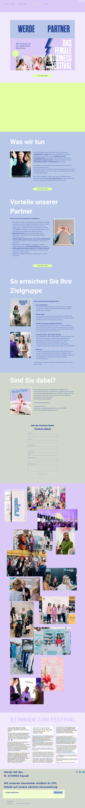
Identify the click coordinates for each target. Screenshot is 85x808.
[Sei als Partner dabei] (42, 75)
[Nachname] (42, 441)
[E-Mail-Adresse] (42, 448)
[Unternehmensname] (42, 460)
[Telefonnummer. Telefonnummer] (44, 454)
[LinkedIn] (83, 772)
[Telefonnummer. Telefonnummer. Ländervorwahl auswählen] (29, 454)
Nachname (30, 439)
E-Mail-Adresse (31, 445)
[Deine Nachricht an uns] (42, 468)
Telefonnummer (31, 451)
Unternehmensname (32, 457)
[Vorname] (42, 435)
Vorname (30, 433)
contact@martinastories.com (48, 410)
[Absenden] (58, 792)
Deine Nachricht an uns (33, 463)
